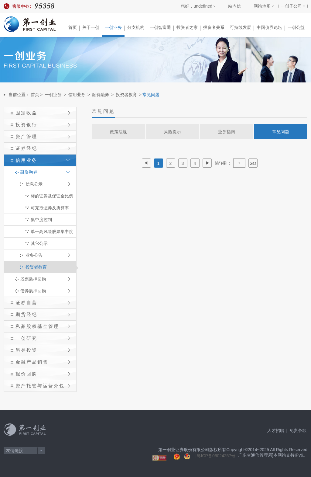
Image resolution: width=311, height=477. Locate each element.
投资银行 (42, 124)
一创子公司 (291, 6)
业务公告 (48, 255)
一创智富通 (162, 28)
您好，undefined (196, 6)
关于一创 (92, 28)
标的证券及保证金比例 (52, 195)
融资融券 (100, 94)
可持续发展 (242, 28)
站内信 (234, 6)
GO (253, 163)
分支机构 (137, 28)
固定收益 (42, 112)
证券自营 (42, 302)
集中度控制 (41, 219)
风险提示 (172, 131)
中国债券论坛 (271, 28)
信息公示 (48, 184)
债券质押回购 (45, 290)
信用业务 (76, 94)
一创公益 (296, 27)
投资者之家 (188, 28)
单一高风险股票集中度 (52, 231)
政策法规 (118, 131)
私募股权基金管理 (42, 326)
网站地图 (262, 6)
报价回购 (42, 373)
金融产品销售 (42, 361)
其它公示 (39, 243)
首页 (74, 28)
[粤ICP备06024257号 (216, 455)
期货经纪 (42, 314)
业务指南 (226, 131)
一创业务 (115, 28)
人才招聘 (275, 430)
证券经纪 (42, 148)
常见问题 (280, 131)
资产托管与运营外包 (42, 385)
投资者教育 (126, 94)
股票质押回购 (45, 279)
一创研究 (42, 338)
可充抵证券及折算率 (50, 207)
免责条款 (297, 430)
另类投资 (42, 350)
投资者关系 (215, 28)
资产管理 (42, 136)
